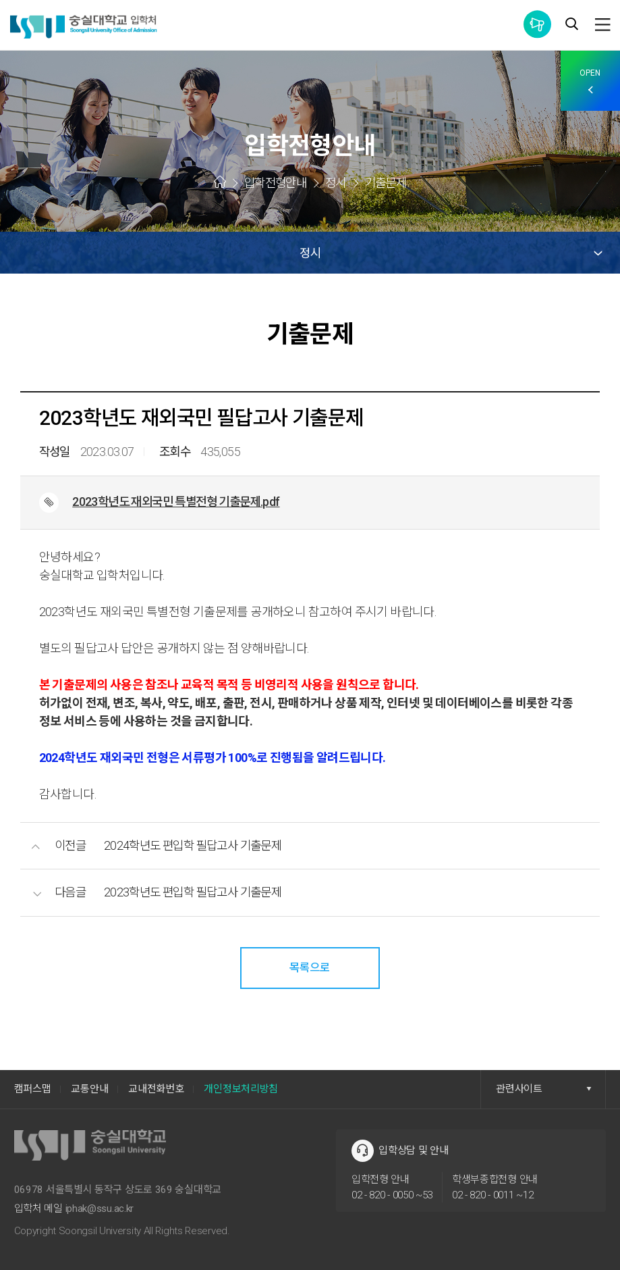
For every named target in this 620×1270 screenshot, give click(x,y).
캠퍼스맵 (32, 1089)
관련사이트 (544, 1089)
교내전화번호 (156, 1089)
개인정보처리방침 (241, 1089)
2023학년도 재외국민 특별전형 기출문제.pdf (178, 502)
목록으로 (309, 967)
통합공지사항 (537, 24)
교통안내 (89, 1089)
